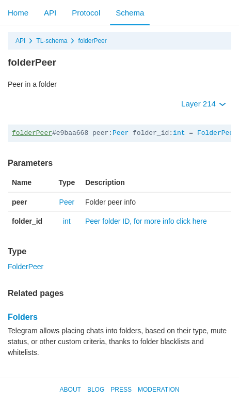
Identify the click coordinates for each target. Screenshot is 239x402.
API (50, 12)
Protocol (86, 12)
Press (121, 389)
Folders (23, 317)
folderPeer (92, 40)
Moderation (158, 389)
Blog (95, 389)
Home (18, 12)
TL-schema (51, 40)
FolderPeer (217, 133)
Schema (130, 12)
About (70, 389)
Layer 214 (203, 103)
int (179, 133)
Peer (121, 133)
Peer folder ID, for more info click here (146, 221)
